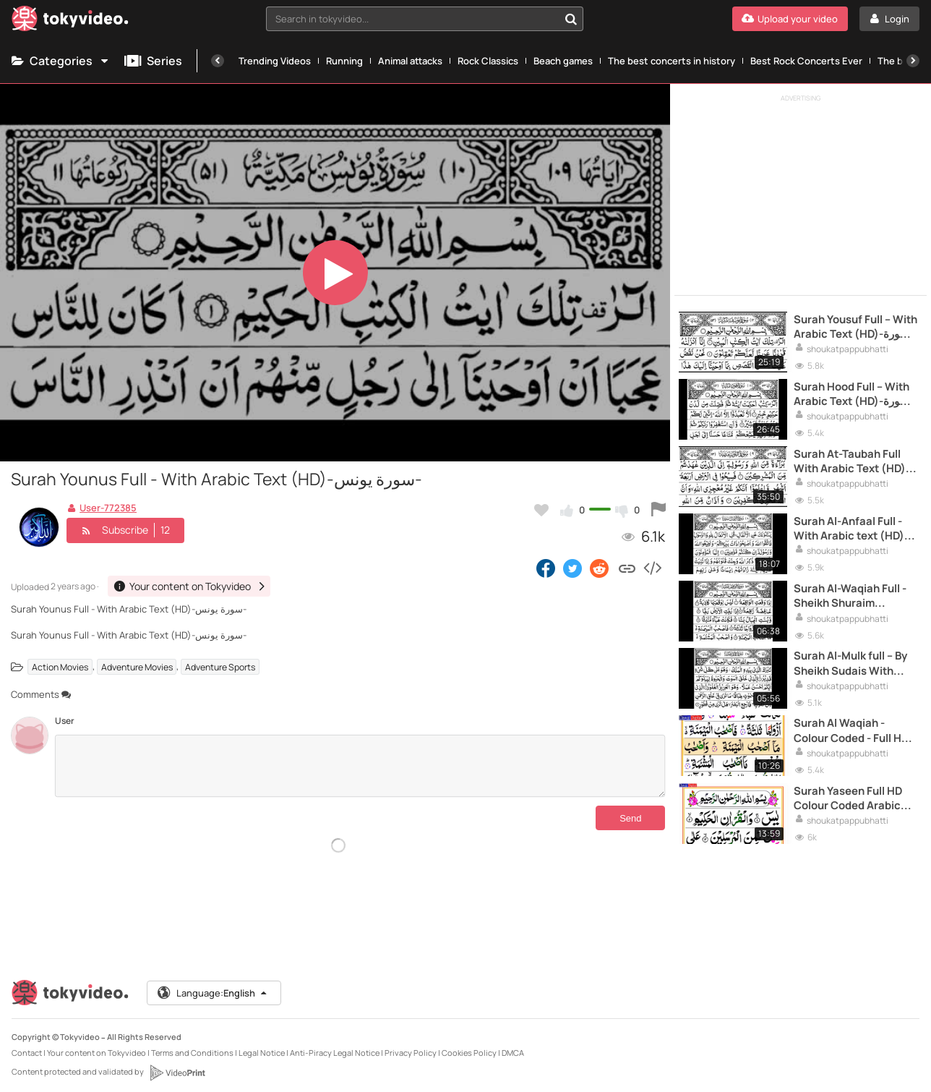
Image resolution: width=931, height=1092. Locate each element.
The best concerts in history (671, 60)
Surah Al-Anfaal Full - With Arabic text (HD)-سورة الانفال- (853, 525)
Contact (27, 1046)
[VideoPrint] (177, 1066)
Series (153, 61)
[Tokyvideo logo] (70, 21)
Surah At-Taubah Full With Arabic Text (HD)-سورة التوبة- (853, 459)
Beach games (563, 60)
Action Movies (60, 666)
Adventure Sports (220, 666)
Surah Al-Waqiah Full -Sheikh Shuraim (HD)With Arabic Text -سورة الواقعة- (850, 592)
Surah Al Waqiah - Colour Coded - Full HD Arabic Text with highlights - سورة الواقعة (854, 725)
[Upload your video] (790, 19)
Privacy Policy (411, 1046)
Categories (61, 61)
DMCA (513, 1046)
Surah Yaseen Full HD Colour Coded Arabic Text (849, 791)
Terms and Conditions (192, 1046)
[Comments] (360, 766)
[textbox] (413, 18)
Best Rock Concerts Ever (806, 60)
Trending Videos (275, 60)
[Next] (912, 60)
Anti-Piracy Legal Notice (334, 1046)
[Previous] (217, 60)
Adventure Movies (137, 666)
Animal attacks (410, 60)
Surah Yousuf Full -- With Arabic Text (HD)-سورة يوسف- (853, 326)
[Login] (889, 19)
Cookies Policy (469, 1046)
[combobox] (425, 19)
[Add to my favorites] (541, 510)
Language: (213, 986)
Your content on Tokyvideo (96, 1046)
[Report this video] (658, 510)
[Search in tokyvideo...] (571, 19)
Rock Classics (488, 60)
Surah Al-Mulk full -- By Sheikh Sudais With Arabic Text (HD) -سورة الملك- (854, 658)
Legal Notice (262, 1046)
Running (344, 60)
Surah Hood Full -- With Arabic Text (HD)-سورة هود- (852, 392)
